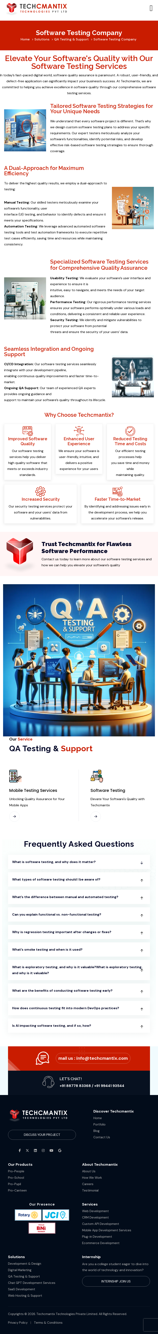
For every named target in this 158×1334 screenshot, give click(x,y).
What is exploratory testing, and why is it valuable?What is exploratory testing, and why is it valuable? (77, 970)
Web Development (95, 1211)
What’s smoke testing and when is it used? (47, 949)
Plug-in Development (97, 1237)
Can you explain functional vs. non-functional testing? (56, 914)
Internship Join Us (116, 1281)
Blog (96, 1131)
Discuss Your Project (42, 1135)
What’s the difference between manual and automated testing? (65, 897)
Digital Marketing (19, 1270)
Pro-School (16, 1178)
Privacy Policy (18, 1323)
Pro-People (16, 1171)
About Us (88, 1171)
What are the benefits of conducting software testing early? (62, 990)
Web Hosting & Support (25, 1296)
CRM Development (95, 1217)
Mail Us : (93, 1058)
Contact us (50, 559)
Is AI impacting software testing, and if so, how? (51, 1025)
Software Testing (108, 790)
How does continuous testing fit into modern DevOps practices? (65, 1008)
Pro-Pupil (14, 1184)
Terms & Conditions (48, 1323)
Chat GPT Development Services (31, 1283)
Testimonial (90, 1190)
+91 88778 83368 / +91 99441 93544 (92, 1085)
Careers (87, 1184)
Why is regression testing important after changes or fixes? (61, 932)
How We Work (92, 1178)
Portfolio (99, 1124)
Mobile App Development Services (106, 1230)
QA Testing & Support (24, 1276)
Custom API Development (100, 1224)
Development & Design (24, 1264)
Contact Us (101, 1137)
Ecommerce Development (101, 1243)
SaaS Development (21, 1289)
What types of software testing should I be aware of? (56, 879)
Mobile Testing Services (33, 790)
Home (97, 1118)
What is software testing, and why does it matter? (54, 862)
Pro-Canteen (17, 1190)
